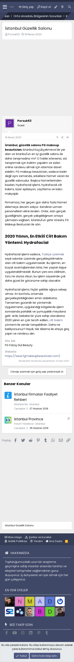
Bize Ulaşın (15, 537)
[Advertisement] (37, 78)
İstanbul (34, 404)
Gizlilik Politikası (17, 541)
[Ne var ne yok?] (62, 7)
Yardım (38, 541)
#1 (67, 137)
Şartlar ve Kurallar (40, 537)
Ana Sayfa (54, 541)
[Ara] (69, 7)
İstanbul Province (28, 419)
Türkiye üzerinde (53, 254)
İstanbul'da (21, 404)
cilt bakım (56, 320)
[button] (5, 7)
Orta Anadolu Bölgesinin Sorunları (43, 16)
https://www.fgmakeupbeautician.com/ (32, 356)
